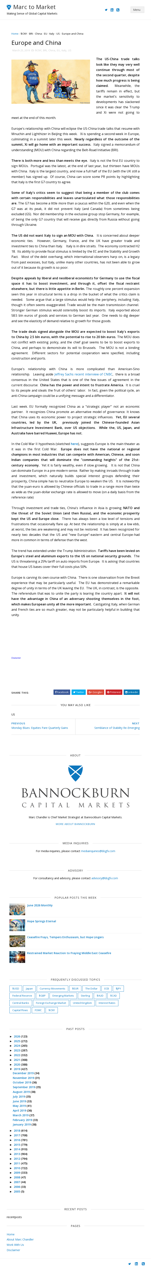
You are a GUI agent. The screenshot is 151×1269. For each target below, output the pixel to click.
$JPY (118, 988)
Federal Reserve (22, 995)
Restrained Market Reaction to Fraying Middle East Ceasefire (69, 953)
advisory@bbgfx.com (104, 878)
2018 (17, 1130)
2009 (17, 1172)
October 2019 (22, 1082)
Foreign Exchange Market (51, 1003)
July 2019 (19, 1096)
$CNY (24, 33)
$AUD (100, 995)
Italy (52, 33)
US (58, 33)
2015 (17, 1144)
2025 (17, 1041)
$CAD (113, 995)
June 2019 (20, 1101)
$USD (16, 988)
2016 (17, 1140)
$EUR (75, 988)
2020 (17, 1064)
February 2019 (23, 1120)
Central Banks (21, 1003)
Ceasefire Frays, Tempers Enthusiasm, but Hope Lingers (65, 937)
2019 (17, 1069)
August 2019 (22, 1092)
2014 (17, 1149)
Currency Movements (52, 988)
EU (45, 33)
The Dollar (92, 988)
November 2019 (24, 1078)
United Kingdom (82, 1003)
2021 (17, 1059)
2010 (17, 1168)
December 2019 (24, 1073)
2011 (17, 1163)
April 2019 (20, 1110)
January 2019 (22, 1124)
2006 (17, 1186)
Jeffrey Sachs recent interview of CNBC (83, 374)
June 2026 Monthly (40, 905)
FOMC (38, 1010)
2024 (17, 1045)
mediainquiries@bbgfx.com (98, 851)
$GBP (42, 995)
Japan (29, 988)
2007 (17, 1182)
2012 (17, 1158)
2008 (17, 1177)
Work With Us (15, 1245)
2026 (17, 1036)
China (38, 33)
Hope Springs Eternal (41, 921)
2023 (17, 1050)
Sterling (85, 995)
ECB (107, 988)
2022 (17, 1055)
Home (15, 33)
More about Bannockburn (75, 824)
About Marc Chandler (20, 1239)
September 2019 (24, 1087)
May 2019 (20, 1106)
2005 (17, 1191)
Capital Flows (20, 1010)
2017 (17, 1135)
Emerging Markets (63, 995)
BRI (31, 33)
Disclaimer (13, 1250)
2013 (17, 1154)
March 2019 (21, 1115)
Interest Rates (107, 1003)
